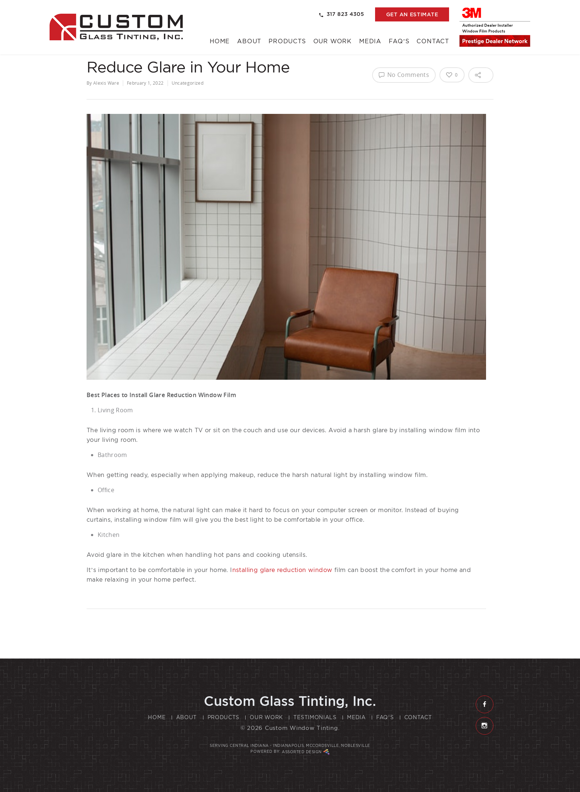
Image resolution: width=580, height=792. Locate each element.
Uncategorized (188, 83)
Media (370, 41)
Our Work (332, 41)
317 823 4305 (341, 14)
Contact (433, 41)
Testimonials (314, 717)
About (249, 41)
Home (220, 41)
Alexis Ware (106, 83)
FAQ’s (399, 41)
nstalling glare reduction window (282, 569)
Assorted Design (306, 752)
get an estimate (412, 14)
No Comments (404, 75)
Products (287, 41)
